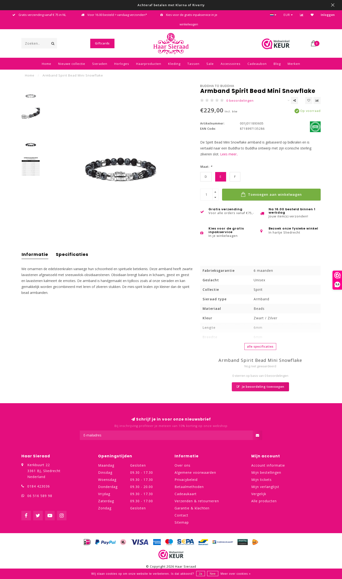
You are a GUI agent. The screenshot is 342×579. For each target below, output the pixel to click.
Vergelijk (258, 494)
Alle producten (264, 501)
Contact (181, 515)
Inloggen (328, 15)
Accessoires (231, 64)
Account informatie (268, 465)
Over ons (182, 465)
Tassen (193, 64)
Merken (294, 64)
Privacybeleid (186, 479)
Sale (210, 64)
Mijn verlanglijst (265, 486)
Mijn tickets (261, 479)
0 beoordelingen (240, 101)
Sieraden (99, 64)
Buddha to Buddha (217, 86)
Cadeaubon (257, 64)
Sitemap (182, 522)
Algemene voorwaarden (195, 472)
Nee (213, 573)
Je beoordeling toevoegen (260, 387)
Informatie (35, 254)
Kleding (174, 64)
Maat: (206, 167)
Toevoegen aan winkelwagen (271, 194)
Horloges (121, 64)
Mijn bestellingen (266, 472)
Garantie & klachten (192, 508)
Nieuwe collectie (71, 64)
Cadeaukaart (186, 494)
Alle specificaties (260, 347)
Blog (277, 64)
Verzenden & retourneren (197, 501)
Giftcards (102, 43)
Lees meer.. (229, 154)
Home (46, 64)
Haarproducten (148, 64)
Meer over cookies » (236, 573)
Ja (200, 573)
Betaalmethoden (189, 486)
